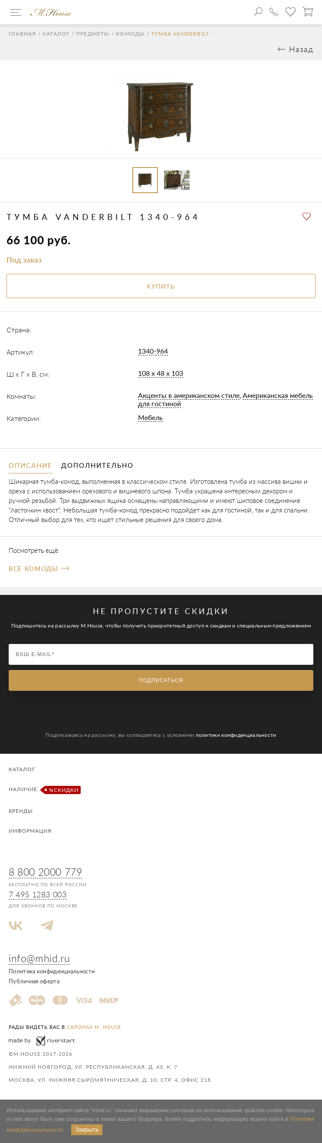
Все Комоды (39, 568)
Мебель (150, 417)
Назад (301, 49)
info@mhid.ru (39, 958)
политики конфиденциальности (236, 735)
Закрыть (87, 1129)
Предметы (93, 33)
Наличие (44, 790)
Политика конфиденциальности (52, 971)
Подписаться (161, 680)
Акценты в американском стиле (189, 395)
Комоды (130, 33)
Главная (22, 33)
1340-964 (153, 351)
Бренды (21, 811)
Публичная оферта (34, 981)
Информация (30, 831)
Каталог (56, 33)
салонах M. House (94, 1027)
